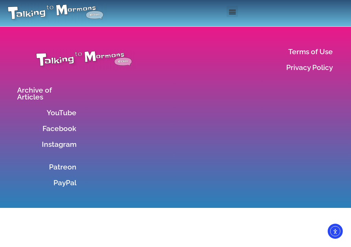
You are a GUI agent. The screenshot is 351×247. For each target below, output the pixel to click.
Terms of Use (310, 51)
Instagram (59, 144)
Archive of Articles (34, 93)
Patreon (62, 167)
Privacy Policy (309, 67)
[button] (232, 11)
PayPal (64, 182)
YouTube (61, 112)
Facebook (59, 128)
